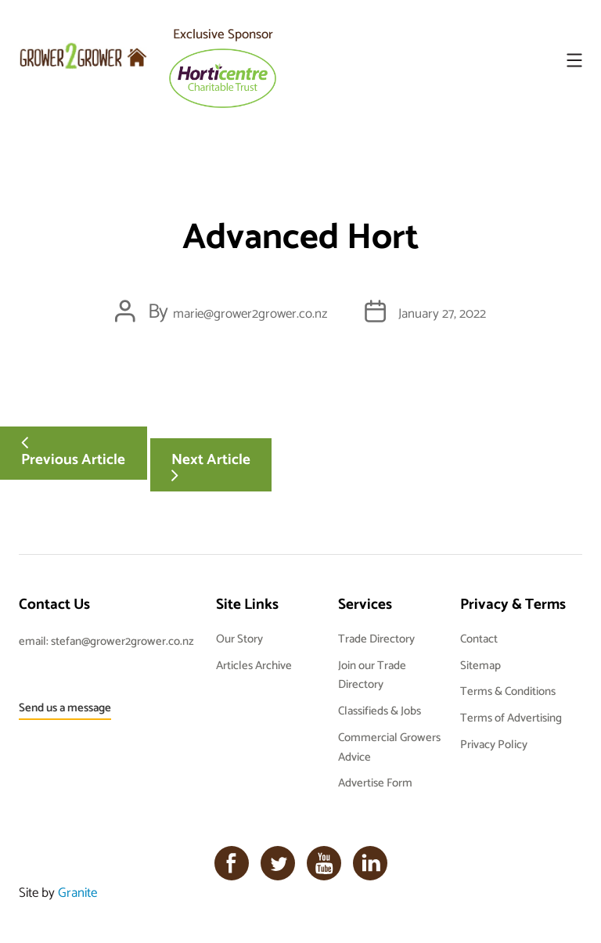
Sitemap (480, 665)
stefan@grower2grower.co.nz (122, 640)
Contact (479, 638)
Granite (77, 892)
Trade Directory (376, 638)
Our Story (239, 638)
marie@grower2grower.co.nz (250, 313)
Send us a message (65, 707)
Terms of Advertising (511, 717)
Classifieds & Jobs (379, 710)
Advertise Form (375, 782)
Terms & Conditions (508, 690)
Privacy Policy (493, 744)
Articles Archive (254, 665)
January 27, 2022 (442, 313)
